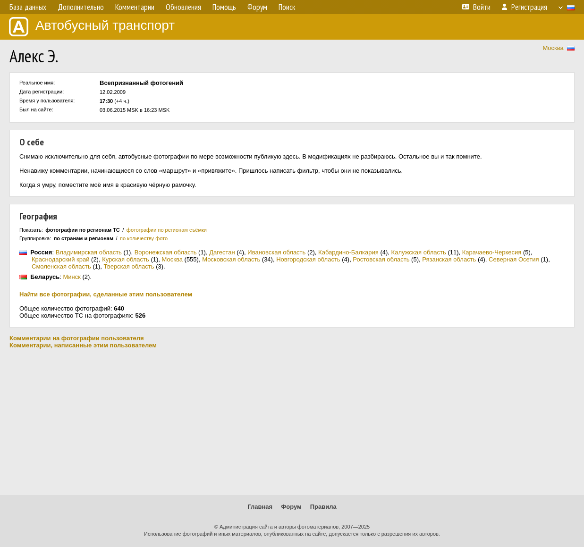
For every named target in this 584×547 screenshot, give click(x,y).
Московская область (231, 259)
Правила (323, 506)
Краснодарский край (60, 259)
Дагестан (222, 252)
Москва (552, 47)
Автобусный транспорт (92, 26)
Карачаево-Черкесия (492, 252)
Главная (259, 506)
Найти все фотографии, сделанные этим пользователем (105, 294)
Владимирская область (89, 252)
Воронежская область (166, 252)
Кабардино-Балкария (348, 252)
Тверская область (129, 266)
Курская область (125, 259)
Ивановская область (276, 252)
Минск (71, 276)
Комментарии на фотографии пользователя (76, 338)
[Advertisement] (292, 422)
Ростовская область (381, 259)
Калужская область (418, 252)
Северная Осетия (514, 259)
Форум (291, 506)
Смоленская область (61, 266)
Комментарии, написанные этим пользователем (83, 345)
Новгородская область (308, 259)
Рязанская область (449, 259)
